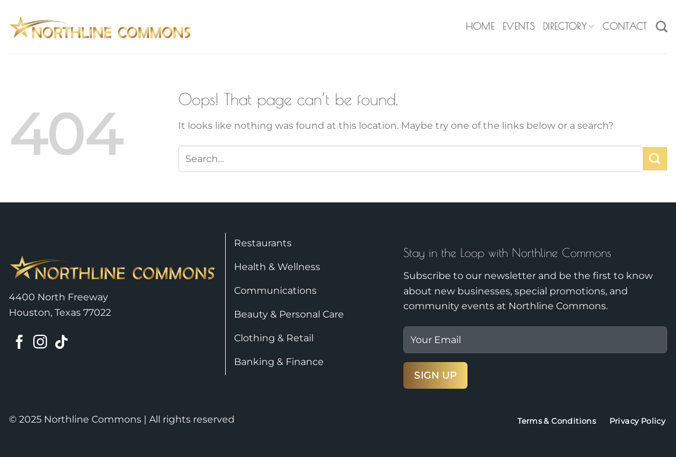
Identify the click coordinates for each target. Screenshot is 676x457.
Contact (624, 26)
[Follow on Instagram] (40, 343)
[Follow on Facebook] (19, 343)
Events (519, 26)
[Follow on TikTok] (61, 343)
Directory (568, 26)
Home (480, 26)
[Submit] (655, 158)
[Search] (661, 26)
